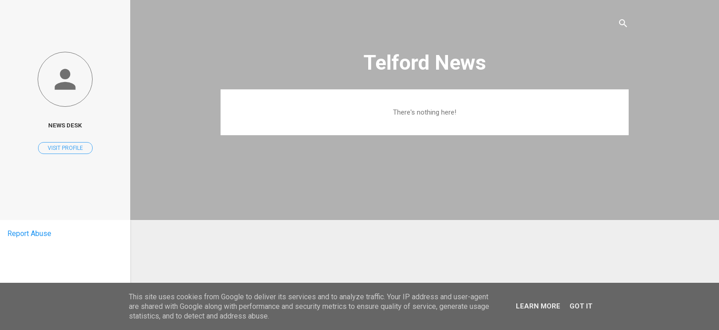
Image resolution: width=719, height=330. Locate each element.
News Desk (65, 125)
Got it (581, 306)
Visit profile (65, 148)
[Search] (623, 25)
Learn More (538, 306)
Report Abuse (29, 233)
